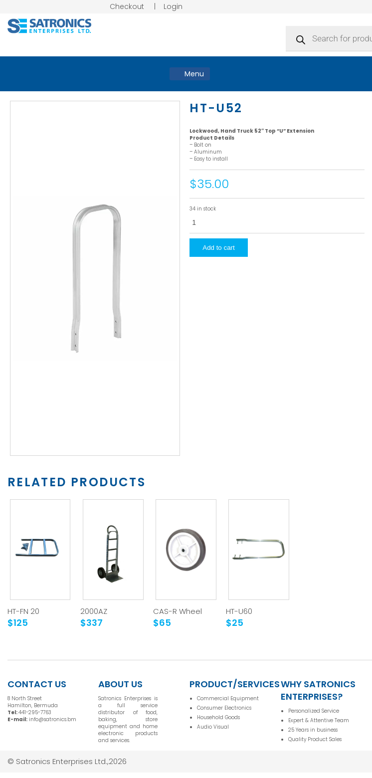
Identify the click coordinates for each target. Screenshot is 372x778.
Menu (190, 74)
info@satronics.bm (52, 719)
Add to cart (218, 247)
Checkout (127, 6)
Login (173, 6)
